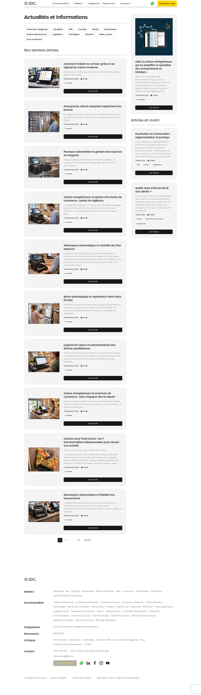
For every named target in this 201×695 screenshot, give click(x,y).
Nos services (75, 640)
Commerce (128, 591)
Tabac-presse (105, 34)
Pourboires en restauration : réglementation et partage (153, 135)
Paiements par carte (81, 615)
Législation (57, 34)
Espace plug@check (63, 656)
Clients (95, 29)
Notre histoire (60, 640)
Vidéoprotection (113, 611)
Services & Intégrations (133, 602)
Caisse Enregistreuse (63, 602)
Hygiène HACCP (61, 611)
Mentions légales (58, 678)
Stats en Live (122, 606)
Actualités (58, 29)
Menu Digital (59, 606)
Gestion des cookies (81, 678)
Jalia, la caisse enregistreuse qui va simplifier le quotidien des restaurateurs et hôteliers (153, 67)
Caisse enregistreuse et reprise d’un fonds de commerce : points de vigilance (93, 198)
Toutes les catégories (36, 29)
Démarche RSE (103, 640)
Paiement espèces (120, 615)
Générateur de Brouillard (135, 611)
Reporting (136, 606)
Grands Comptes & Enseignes (67, 595)
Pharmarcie (156, 591)
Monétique (74, 34)
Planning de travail (164, 606)
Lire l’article (93, 91)
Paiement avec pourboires (143, 615)
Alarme (100, 611)
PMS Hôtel (148, 606)
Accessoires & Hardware (87, 602)
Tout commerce (34, 39)
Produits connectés (110, 602)
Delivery (110, 606)
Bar (67, 591)
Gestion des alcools (84, 620)
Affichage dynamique (105, 620)
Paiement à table (101, 615)
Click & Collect (98, 606)
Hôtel (118, 591)
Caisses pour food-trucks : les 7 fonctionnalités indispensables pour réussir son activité (91, 442)
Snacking (75, 591)
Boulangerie (88, 591)
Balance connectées (63, 620)
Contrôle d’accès (61, 615)
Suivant (87, 540)
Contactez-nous (167, 3)
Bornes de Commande (78, 606)
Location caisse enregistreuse (67, 644)
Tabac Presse (142, 591)
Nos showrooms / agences (125, 640)
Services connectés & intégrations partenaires (75, 626)
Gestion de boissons (36, 34)
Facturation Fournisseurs (83, 611)
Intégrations (94, 3)
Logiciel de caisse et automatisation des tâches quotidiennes (89, 346)
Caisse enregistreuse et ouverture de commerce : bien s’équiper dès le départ (89, 395)
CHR (70, 29)
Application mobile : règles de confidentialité (118, 678)
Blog (142, 640)
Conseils (82, 29)
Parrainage (58, 633)
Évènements (110, 29)
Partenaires (88, 640)
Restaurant (58, 591)
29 (78, 540)
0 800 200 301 (60, 651)
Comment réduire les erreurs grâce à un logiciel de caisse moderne (89, 65)
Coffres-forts (155, 611)
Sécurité (89, 34)
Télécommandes (154, 602)
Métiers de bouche (105, 591)
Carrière (88, 644)
